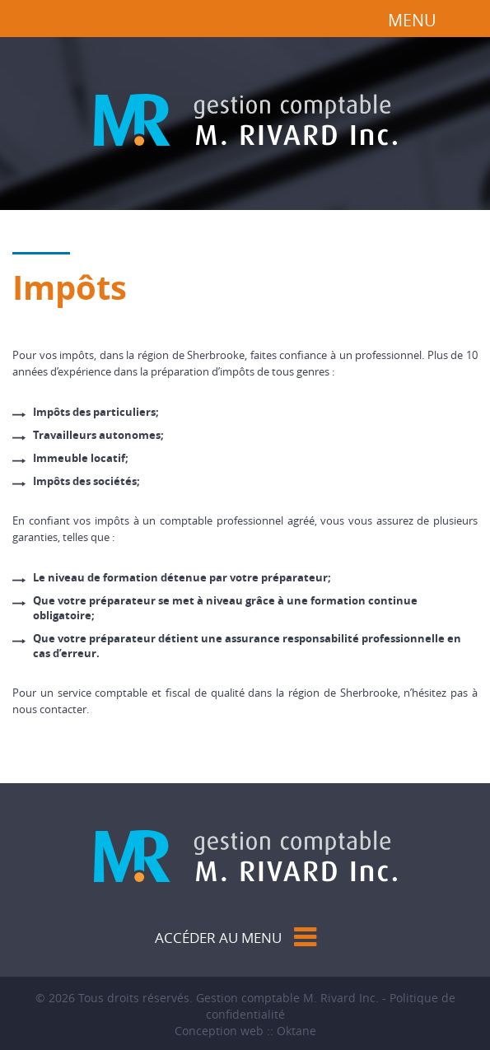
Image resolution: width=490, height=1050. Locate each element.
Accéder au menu (218, 937)
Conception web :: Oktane (245, 1030)
